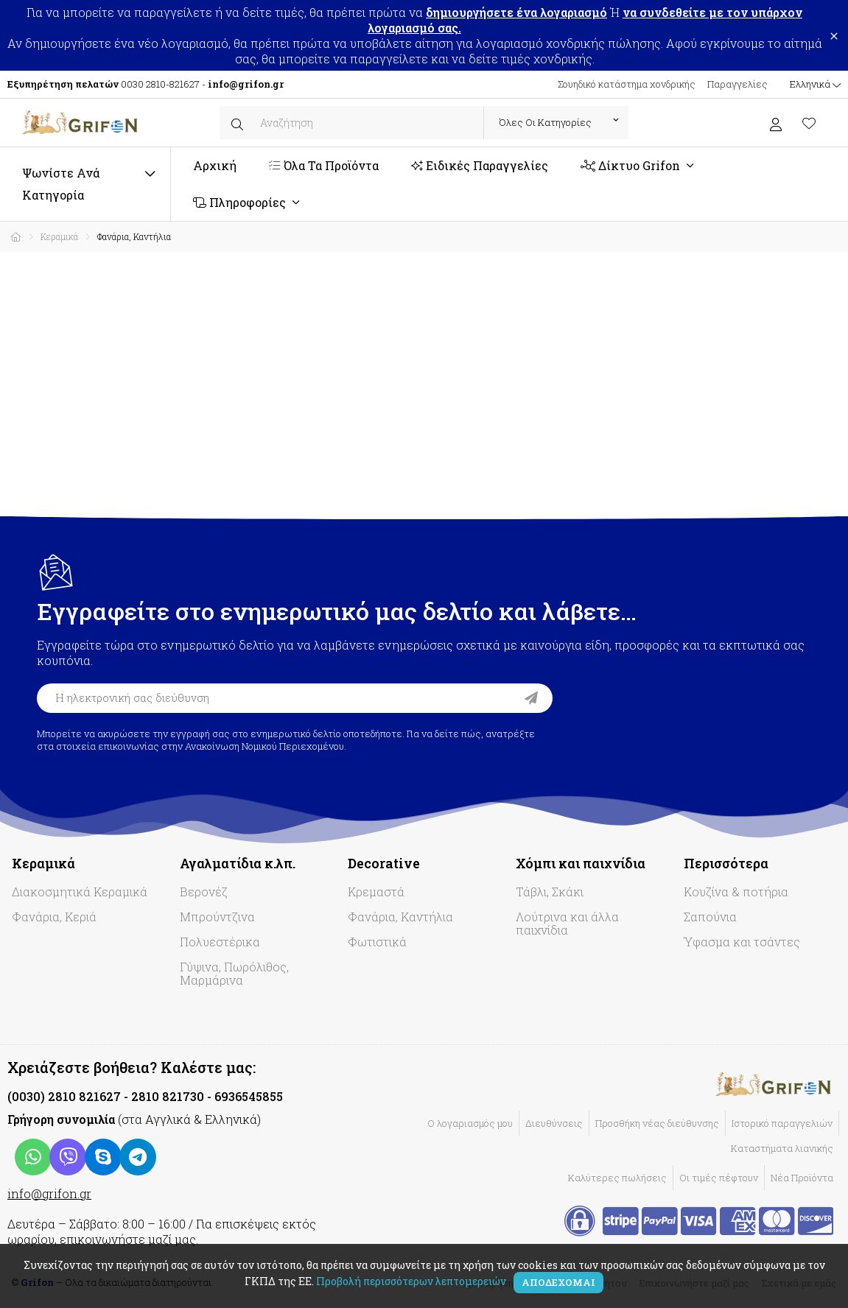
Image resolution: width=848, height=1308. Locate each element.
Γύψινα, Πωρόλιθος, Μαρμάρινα (234, 973)
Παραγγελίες (737, 84)
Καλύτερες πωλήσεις (617, 1177)
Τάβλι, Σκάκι (550, 891)
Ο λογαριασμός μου (470, 1123)
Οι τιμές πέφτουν (718, 1177)
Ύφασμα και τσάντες (742, 941)
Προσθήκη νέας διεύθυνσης (657, 1123)
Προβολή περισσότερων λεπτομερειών (411, 1281)
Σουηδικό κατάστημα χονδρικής (626, 84)
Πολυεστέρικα (220, 941)
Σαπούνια (710, 916)
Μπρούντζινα (217, 916)
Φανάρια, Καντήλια (400, 916)
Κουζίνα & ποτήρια (736, 891)
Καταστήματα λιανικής (782, 1148)
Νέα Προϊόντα (802, 1177)
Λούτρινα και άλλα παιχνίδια (567, 923)
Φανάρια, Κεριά (54, 916)
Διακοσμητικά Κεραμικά (79, 891)
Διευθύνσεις (554, 1123)
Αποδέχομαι (558, 1282)
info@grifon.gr (49, 1193)
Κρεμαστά (376, 891)
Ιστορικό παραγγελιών (782, 1123)
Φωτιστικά (377, 941)
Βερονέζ (204, 891)
